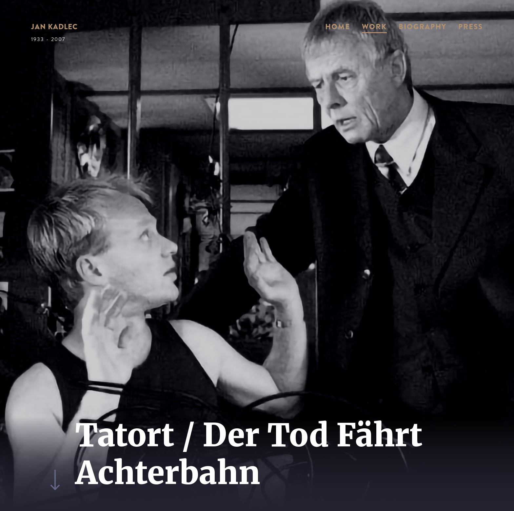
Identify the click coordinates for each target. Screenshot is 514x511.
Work (374, 26)
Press (470, 26)
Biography (422, 26)
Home (337, 26)
